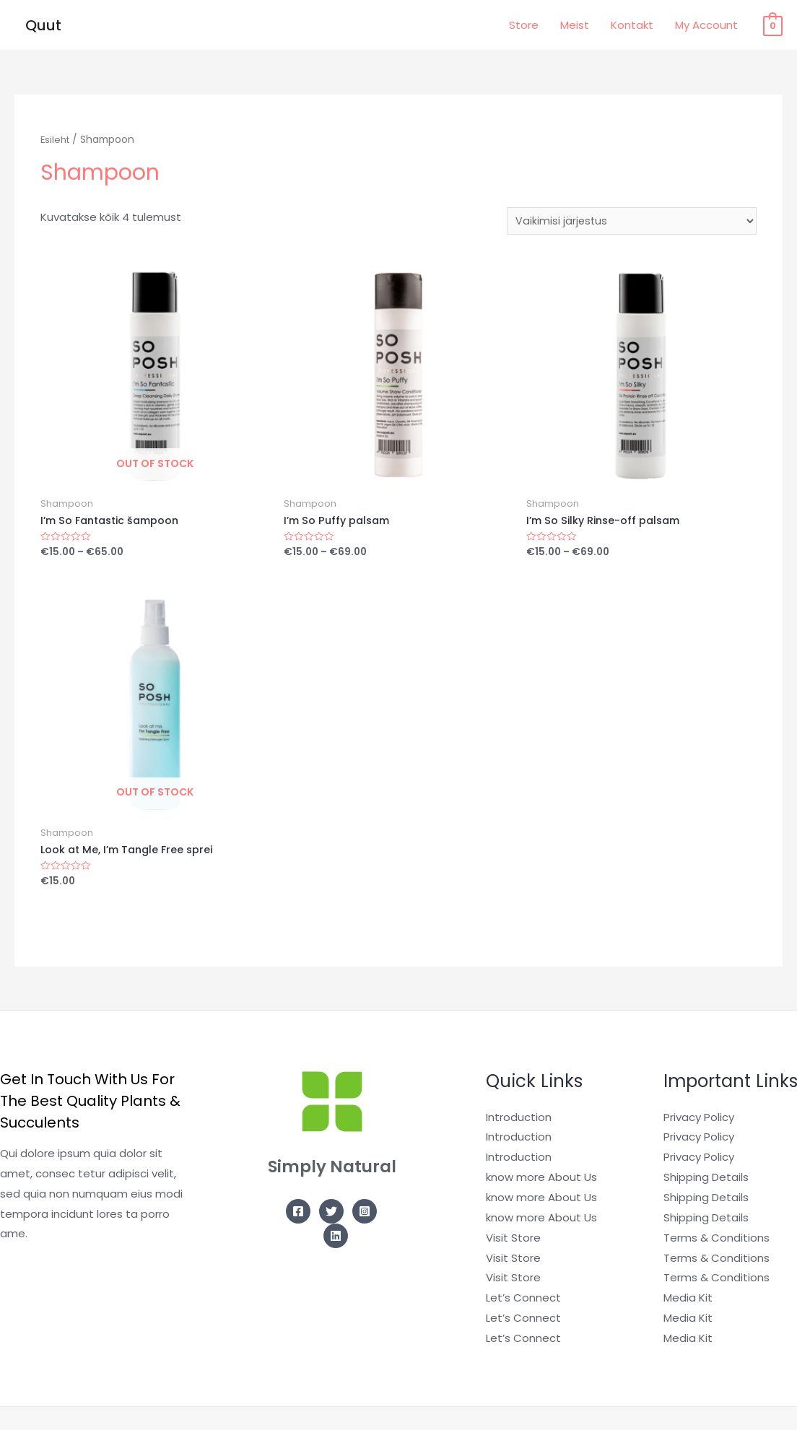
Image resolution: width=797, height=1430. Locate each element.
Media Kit (688, 1302)
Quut (43, 25)
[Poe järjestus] (630, 221)
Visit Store (513, 1242)
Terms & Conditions (716, 1242)
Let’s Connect (523, 1302)
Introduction (519, 1121)
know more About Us (541, 1182)
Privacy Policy (698, 1121)
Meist (574, 24)
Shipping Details (706, 1182)
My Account (706, 24)
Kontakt (632, 24)
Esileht (56, 140)
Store (524, 24)
